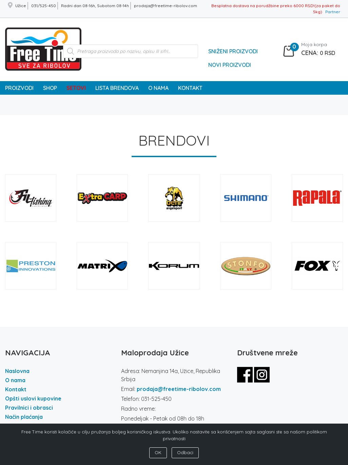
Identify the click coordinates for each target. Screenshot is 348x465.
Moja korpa (314, 44)
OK (158, 452)
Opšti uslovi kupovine (33, 398)
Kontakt (15, 389)
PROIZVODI (19, 88)
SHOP (50, 88)
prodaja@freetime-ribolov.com (179, 389)
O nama (15, 380)
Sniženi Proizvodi (233, 51)
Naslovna (17, 371)
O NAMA (158, 88)
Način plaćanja (24, 416)
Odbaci (185, 452)
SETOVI (76, 88)
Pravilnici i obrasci (29, 407)
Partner (332, 11)
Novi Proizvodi (229, 64)
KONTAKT (190, 88)
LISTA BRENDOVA (117, 88)
